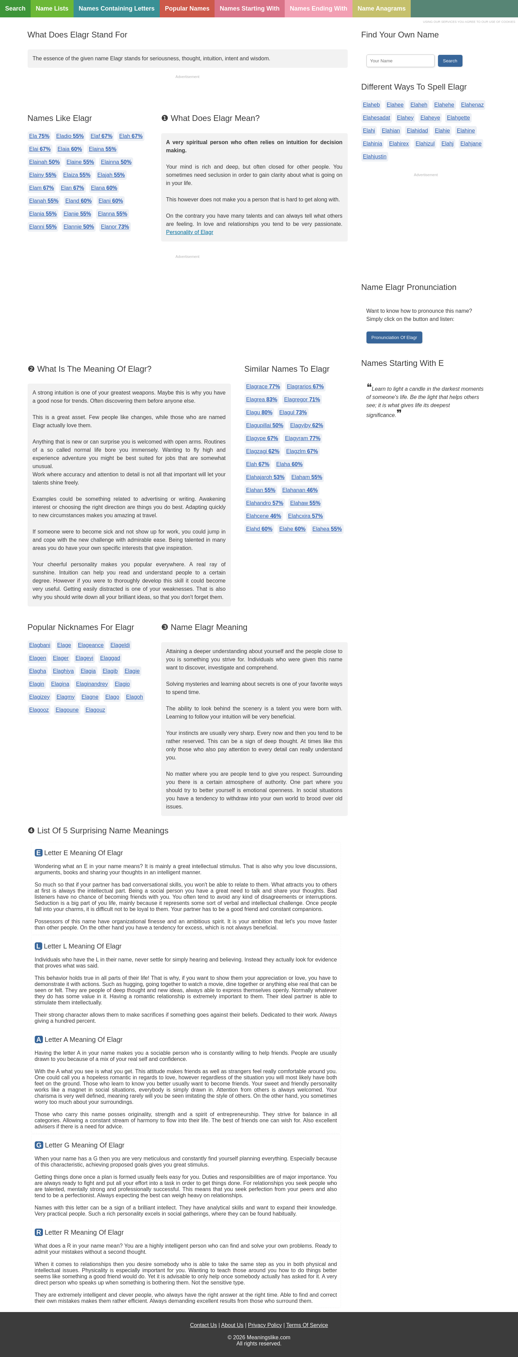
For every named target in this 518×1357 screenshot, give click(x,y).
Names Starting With (250, 8)
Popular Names (187, 8)
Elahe (292, 529)
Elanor (115, 227)
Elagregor (302, 399)
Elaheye (430, 118)
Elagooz (39, 710)
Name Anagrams (382, 8)
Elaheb (371, 105)
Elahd (259, 529)
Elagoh (134, 697)
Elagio (122, 684)
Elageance (91, 645)
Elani (110, 201)
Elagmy (66, 697)
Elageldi (120, 645)
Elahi (369, 131)
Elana (104, 188)
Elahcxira (305, 516)
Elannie (78, 227)
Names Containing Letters (117, 8)
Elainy (43, 175)
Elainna (116, 162)
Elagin (36, 684)
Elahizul (425, 144)
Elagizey (39, 697)
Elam (41, 188)
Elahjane (471, 144)
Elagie (132, 671)
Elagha (37, 671)
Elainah (44, 162)
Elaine (80, 162)
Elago (112, 697)
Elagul (293, 412)
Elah (131, 136)
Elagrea (262, 399)
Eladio (70, 136)
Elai (40, 149)
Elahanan (300, 490)
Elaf (101, 136)
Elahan (261, 490)
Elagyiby (306, 425)
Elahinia (372, 144)
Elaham (306, 477)
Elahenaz (472, 105)
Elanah (44, 201)
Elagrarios (305, 386)
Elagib (110, 671)
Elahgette (458, 118)
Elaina (102, 149)
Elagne (89, 697)
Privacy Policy (265, 1325)
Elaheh (418, 105)
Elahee (395, 105)
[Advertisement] (188, 95)
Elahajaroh (265, 477)
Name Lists (52, 8)
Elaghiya (63, 671)
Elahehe (444, 105)
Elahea (327, 529)
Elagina (60, 684)
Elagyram (302, 438)
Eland (78, 201)
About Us (232, 1325)
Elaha (289, 464)
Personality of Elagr (190, 232)
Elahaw (305, 503)
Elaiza (77, 175)
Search (15, 8)
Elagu (259, 412)
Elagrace (263, 386)
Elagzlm (302, 451)
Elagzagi (263, 451)
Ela (39, 136)
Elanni (43, 227)
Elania (43, 214)
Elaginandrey (92, 684)
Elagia (88, 671)
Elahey (405, 118)
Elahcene (263, 516)
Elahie (442, 131)
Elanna (112, 214)
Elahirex (399, 144)
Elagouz (95, 710)
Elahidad (417, 131)
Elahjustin (375, 156)
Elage (64, 645)
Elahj (447, 144)
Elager (60, 658)
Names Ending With (318, 8)
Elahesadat (376, 118)
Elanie (77, 214)
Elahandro (264, 503)
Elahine (466, 131)
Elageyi (84, 658)
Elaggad (110, 658)
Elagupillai (264, 425)
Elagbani (39, 645)
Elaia (70, 149)
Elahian (391, 131)
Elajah (111, 175)
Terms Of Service (307, 1325)
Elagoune (67, 710)
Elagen (37, 658)
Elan (72, 188)
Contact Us (203, 1325)
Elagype (262, 438)
